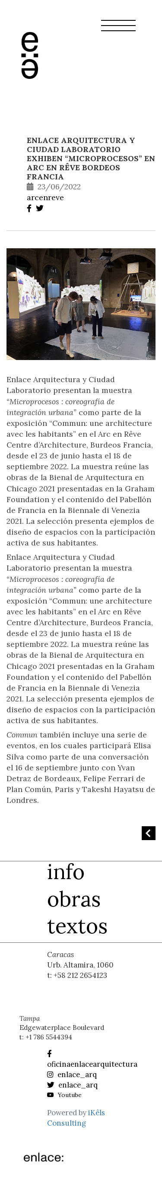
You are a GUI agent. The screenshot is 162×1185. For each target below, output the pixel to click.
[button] (118, 31)
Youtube (64, 1095)
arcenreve (45, 197)
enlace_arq (72, 1074)
